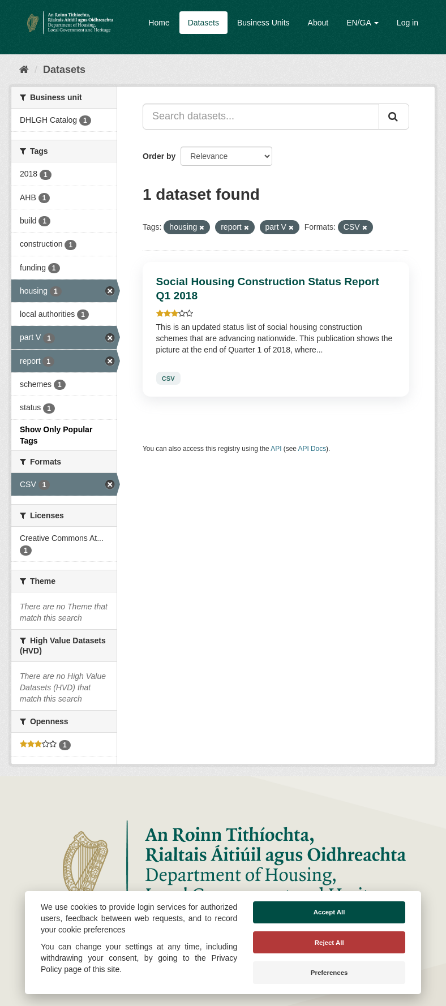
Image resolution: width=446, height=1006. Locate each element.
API (276, 449)
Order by (159, 156)
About (318, 22)
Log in (407, 22)
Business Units (263, 22)
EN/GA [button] (362, 22)
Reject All (329, 942)
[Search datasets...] (261, 117)
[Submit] (394, 117)
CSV (168, 378)
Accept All (329, 912)
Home (158, 22)
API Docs (312, 449)
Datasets (203, 22)
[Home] (24, 69)
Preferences (329, 972)
